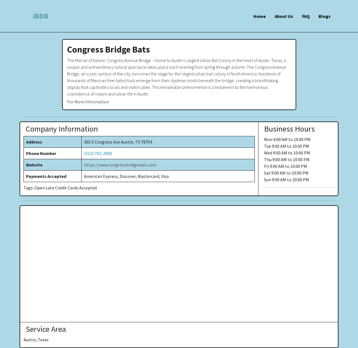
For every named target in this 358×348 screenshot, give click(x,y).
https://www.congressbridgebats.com (120, 165)
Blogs (325, 16)
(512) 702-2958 (98, 153)
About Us (284, 16)
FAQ (306, 16)
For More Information (88, 101)
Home (259, 16)
